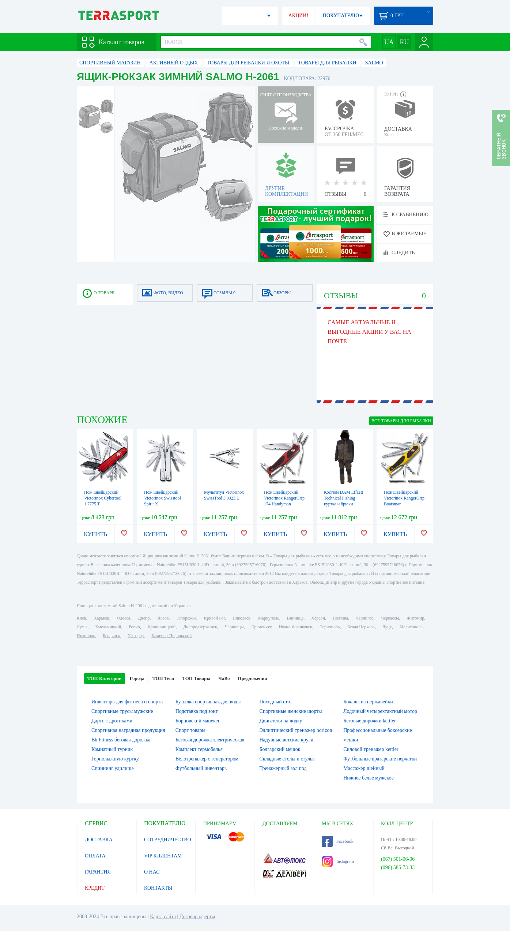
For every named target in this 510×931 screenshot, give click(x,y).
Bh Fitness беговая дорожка (120, 740)
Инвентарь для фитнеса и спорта (127, 701)
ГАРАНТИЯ (98, 872)
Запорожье (186, 618)
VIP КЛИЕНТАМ (163, 856)
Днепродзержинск (200, 626)
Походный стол (276, 701)
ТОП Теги (163, 678)
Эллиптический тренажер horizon (296, 730)
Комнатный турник (112, 749)
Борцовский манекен (197, 721)
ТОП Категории (104, 678)
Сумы (82, 626)
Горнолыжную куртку (115, 759)
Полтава (340, 618)
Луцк (387, 626)
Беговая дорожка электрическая (209, 740)
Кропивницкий (161, 626)
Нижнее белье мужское (368, 778)
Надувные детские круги (286, 740)
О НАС (151, 872)
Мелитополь (411, 626)
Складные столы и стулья (287, 759)
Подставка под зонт (196, 711)
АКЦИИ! (298, 15)
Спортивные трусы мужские (122, 711)
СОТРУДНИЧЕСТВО (167, 839)
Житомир (415, 618)
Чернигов (364, 618)
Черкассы (390, 618)
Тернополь (330, 626)
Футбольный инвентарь (201, 768)
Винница (295, 618)
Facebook (338, 841)
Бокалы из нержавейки (368, 701)
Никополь (86, 635)
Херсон (318, 618)
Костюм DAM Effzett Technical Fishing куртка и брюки (343, 498)
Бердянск (111, 635)
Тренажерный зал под (283, 768)
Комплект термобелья (199, 749)
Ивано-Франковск (295, 626)
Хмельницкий (108, 626)
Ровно (134, 626)
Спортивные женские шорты (291, 711)
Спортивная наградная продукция (128, 730)
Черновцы (234, 626)
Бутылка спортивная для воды (208, 701)
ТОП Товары (196, 678)
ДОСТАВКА (99, 839)
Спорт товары (190, 730)
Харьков (101, 618)
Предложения (252, 678)
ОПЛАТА (95, 856)
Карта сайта (163, 916)
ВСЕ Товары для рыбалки (401, 420)
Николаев (241, 618)
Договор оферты (197, 916)
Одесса (123, 618)
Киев (81, 618)
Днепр (144, 618)
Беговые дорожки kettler (369, 721)
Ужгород (136, 635)
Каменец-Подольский (171, 635)
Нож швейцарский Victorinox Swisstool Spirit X (162, 498)
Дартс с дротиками (111, 721)
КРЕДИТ (95, 888)
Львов (163, 618)
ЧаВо (224, 678)
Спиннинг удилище (112, 768)
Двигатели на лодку (281, 721)
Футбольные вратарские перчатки (380, 759)
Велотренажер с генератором (206, 759)
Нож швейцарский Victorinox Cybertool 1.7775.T (102, 498)
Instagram (338, 861)
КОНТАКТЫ (158, 888)
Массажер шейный (364, 768)
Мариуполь (268, 618)
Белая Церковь (360, 626)
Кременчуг (261, 626)
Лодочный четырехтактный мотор (380, 711)
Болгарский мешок (280, 749)
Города (137, 678)
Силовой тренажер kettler (370, 749)
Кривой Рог (214, 618)
